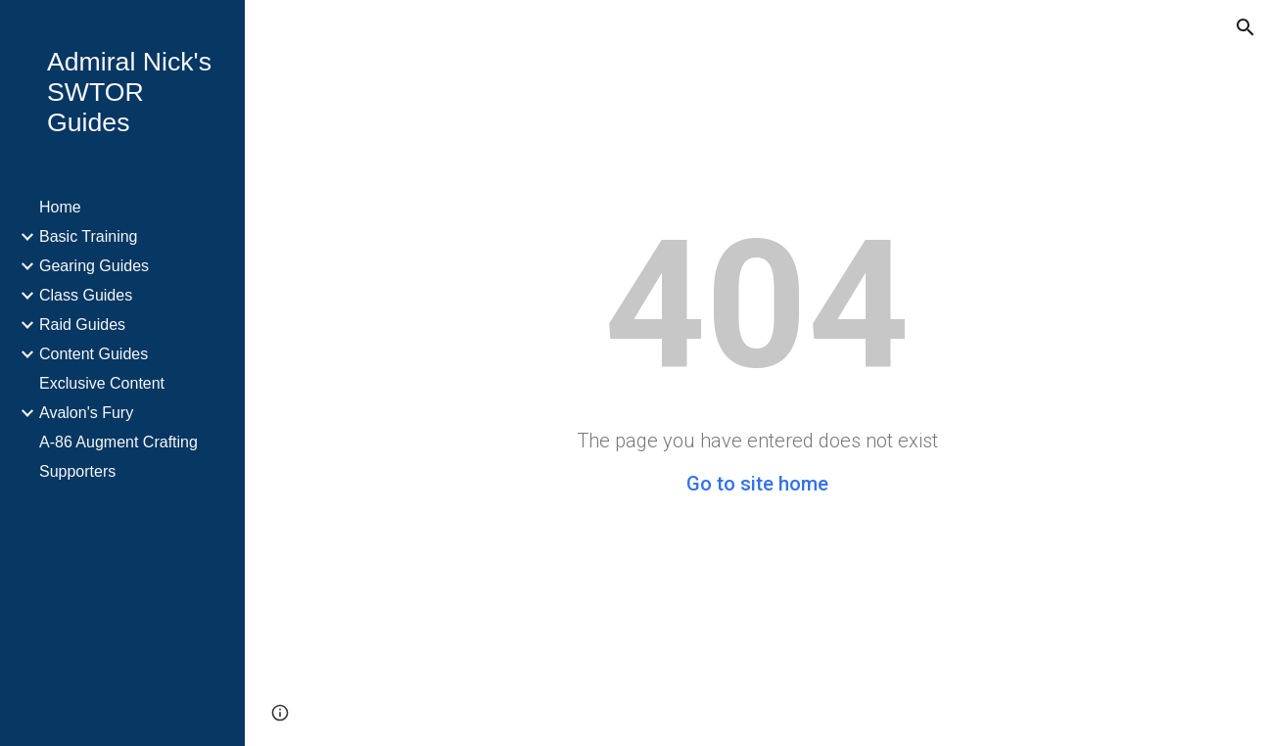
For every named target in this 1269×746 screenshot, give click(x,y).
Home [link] (60, 207)
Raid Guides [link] (82, 324)
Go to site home (757, 483)
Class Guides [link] (85, 295)
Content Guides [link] (93, 354)
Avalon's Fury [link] (86, 412)
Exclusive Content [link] (101, 383)
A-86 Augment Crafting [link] (118, 442)
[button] (1245, 27)
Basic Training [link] (88, 236)
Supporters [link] (77, 471)
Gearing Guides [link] (94, 265)
